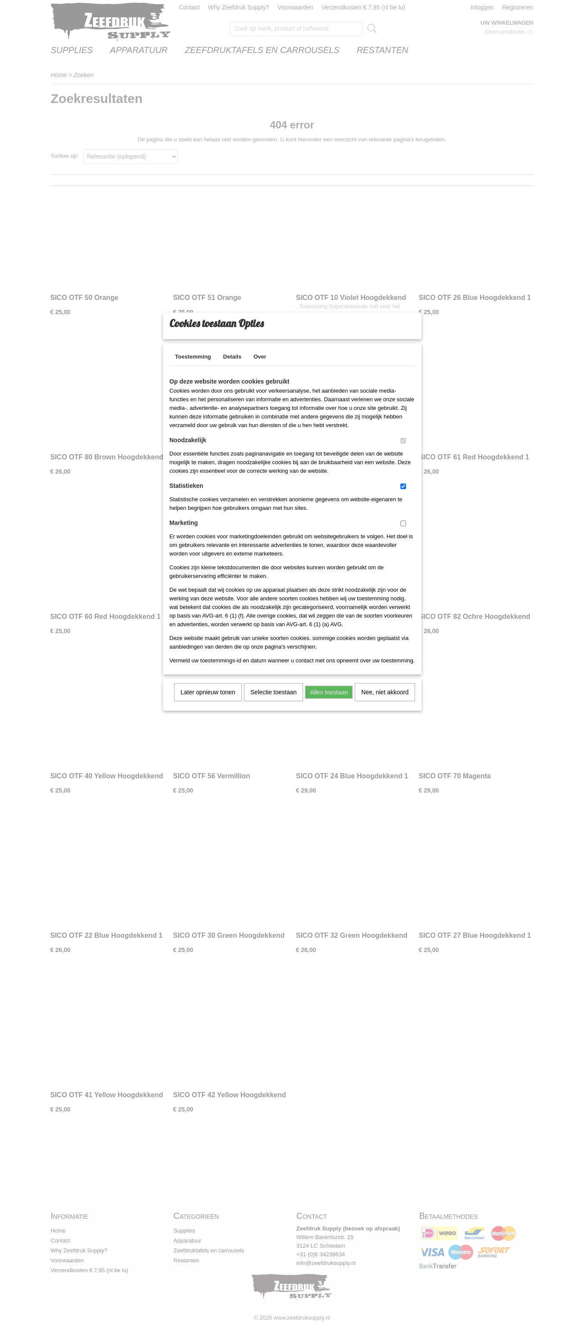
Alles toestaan (329, 703)
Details (232, 368)
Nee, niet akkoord (385, 703)
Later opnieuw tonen (208, 703)
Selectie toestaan (273, 703)
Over (259, 368)
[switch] (403, 452)
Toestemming (193, 368)
